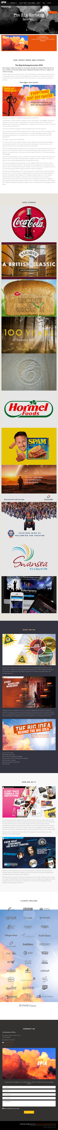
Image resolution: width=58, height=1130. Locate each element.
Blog (44, 3)
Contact (49, 3)
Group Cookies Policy (51, 1124)
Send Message (29, 1112)
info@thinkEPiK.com (9, 1042)
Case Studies (31, 3)
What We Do (14, 3)
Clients (38, 3)
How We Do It (22, 3)
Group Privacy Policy (40, 1124)
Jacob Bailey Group (7, 1045)
